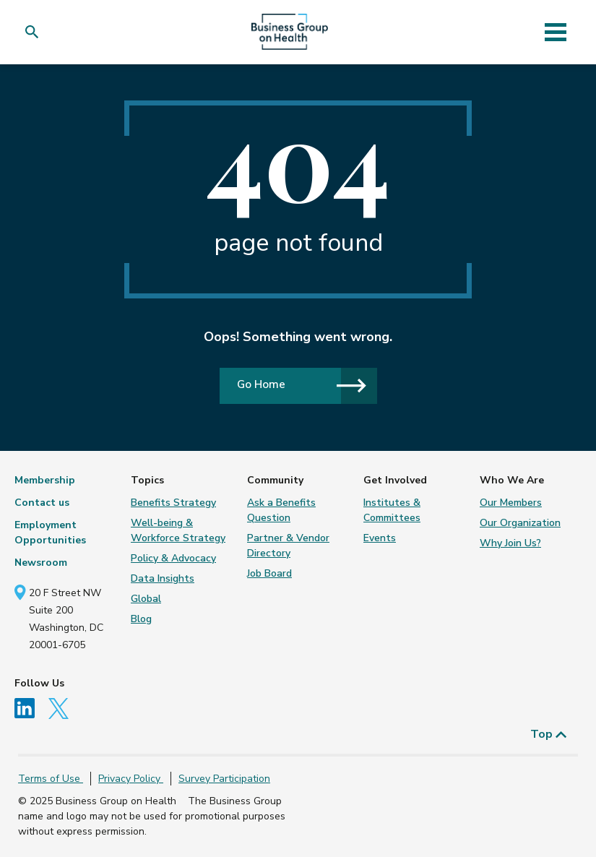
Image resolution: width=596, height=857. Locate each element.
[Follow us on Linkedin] (30, 708)
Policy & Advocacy (173, 558)
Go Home (301, 384)
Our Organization (520, 523)
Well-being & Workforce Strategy (178, 530)
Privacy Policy (130, 778)
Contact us (41, 502)
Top (548, 734)
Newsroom (40, 562)
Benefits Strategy (173, 502)
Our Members (511, 502)
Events (379, 538)
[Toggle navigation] (556, 32)
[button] (35, 32)
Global (146, 599)
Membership (44, 480)
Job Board (269, 573)
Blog (141, 619)
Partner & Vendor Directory (288, 545)
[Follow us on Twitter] (62, 708)
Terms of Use (50, 778)
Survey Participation (224, 778)
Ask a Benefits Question (281, 510)
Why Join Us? (510, 543)
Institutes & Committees (391, 510)
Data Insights (162, 578)
